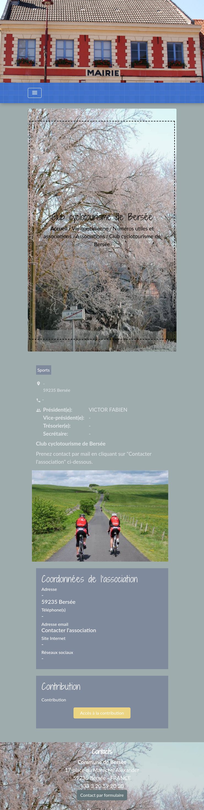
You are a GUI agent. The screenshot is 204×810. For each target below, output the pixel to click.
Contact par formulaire (102, 795)
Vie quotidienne (90, 228)
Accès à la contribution (102, 712)
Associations (90, 236)
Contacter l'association (69, 630)
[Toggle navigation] (35, 93)
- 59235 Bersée (56, 387)
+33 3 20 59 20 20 (102, 786)
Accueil (58, 228)
